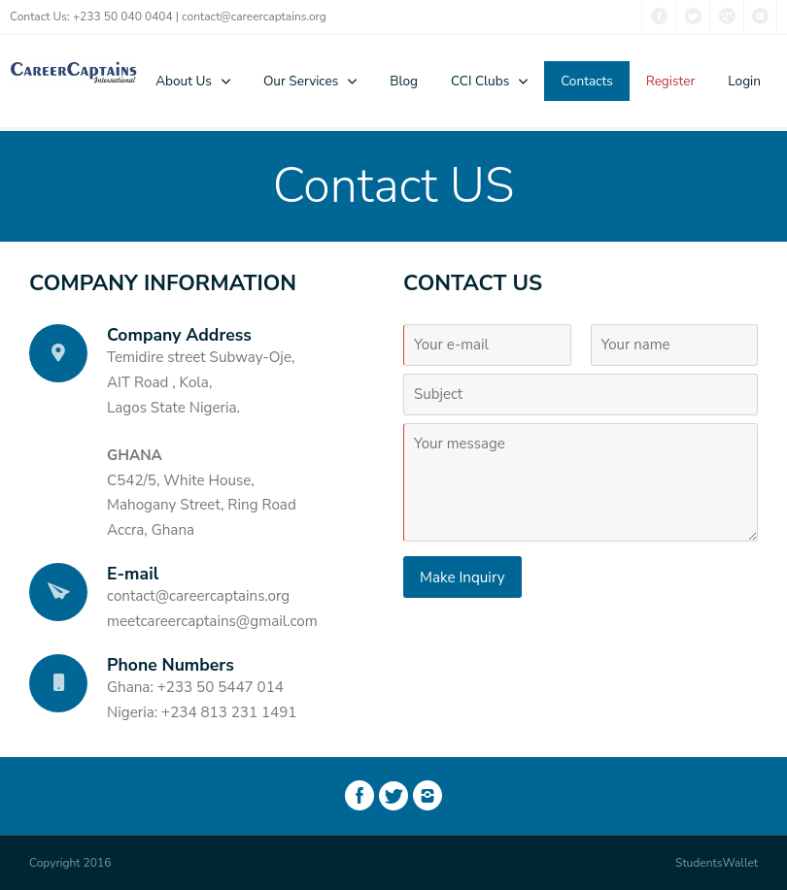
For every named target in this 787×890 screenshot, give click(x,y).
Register (671, 81)
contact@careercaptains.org (254, 16)
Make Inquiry (462, 577)
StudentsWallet (716, 863)
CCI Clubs (480, 81)
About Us (183, 81)
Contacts (587, 81)
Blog (404, 81)
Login (744, 81)
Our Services (300, 81)
